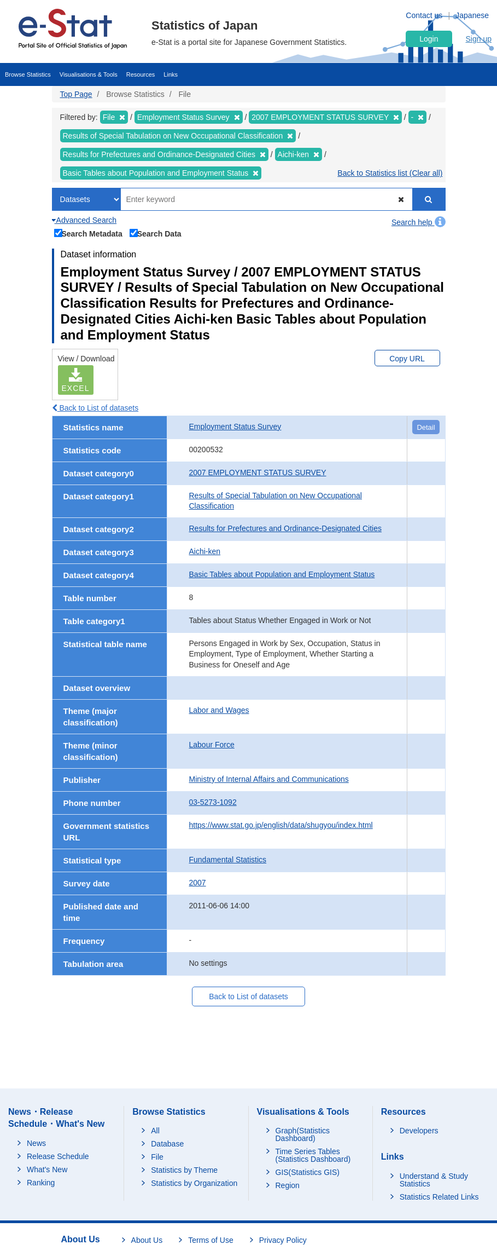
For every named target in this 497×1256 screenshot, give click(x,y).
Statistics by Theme (184, 1170)
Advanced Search (84, 220)
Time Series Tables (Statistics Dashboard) (313, 1155)
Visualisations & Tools (89, 74)
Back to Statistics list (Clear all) (389, 173)
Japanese (472, 15)
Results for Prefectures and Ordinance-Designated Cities (285, 528)
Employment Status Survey (235, 426)
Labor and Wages (219, 710)
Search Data (156, 233)
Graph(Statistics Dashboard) (303, 1134)
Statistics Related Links (439, 1197)
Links (170, 74)
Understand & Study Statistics (434, 1180)
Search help (418, 222)
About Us (147, 1240)
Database (167, 1144)
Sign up (479, 38)
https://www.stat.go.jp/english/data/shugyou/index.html (281, 825)
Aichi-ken (205, 551)
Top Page (76, 94)
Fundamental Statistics (228, 859)
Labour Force (212, 744)
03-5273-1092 (213, 802)
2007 (197, 882)
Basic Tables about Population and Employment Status (282, 574)
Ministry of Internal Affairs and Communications (269, 779)
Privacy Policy (283, 1240)
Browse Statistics (28, 74)
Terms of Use (210, 1240)
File (157, 1157)
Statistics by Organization (194, 1183)
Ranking (41, 1182)
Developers (419, 1130)
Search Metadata (88, 233)
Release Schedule (58, 1156)
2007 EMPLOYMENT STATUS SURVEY (257, 472)
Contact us (424, 15)
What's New (47, 1169)
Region (288, 1185)
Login (428, 38)
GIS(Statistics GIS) (308, 1172)
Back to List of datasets (95, 408)
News (36, 1143)
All (155, 1130)
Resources (140, 74)
